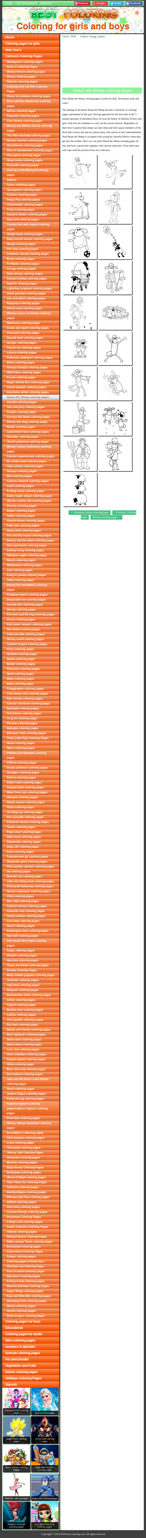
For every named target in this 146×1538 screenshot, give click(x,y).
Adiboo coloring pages (21, 1202)
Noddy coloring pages (21, 426)
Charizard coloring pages (23, 332)
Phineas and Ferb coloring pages (28, 1197)
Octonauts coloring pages (23, 1147)
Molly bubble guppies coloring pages (31, 975)
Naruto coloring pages (21, 560)
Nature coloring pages (21, 1372)
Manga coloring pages (21, 244)
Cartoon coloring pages (22, 194)
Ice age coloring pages (21, 268)
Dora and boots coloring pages (27, 545)
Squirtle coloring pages (22, 283)
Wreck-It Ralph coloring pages (26, 1177)
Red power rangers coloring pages (29, 624)
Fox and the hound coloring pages (29, 535)
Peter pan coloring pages (23, 525)
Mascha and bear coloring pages (28, 1286)
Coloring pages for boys (22, 1321)
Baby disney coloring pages (25, 273)
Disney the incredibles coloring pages (27, 587)
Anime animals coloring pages (26, 387)
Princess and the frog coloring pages (31, 614)
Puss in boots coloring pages (26, 1271)
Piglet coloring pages (20, 807)
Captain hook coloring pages (25, 787)
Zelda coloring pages (20, 580)
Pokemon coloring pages (23, 115)
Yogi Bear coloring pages (23, 985)
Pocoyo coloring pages (22, 505)
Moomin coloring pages (22, 1162)
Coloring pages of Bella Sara (25, 1261)
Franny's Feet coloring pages (26, 1281)
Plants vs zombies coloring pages (29, 96)
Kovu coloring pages (20, 851)
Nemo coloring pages (21, 743)
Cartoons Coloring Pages (23, 56)
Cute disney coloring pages (24, 120)
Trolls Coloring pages (21, 209)
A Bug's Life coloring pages (25, 1221)
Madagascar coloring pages (25, 61)
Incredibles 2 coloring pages (25, 1132)
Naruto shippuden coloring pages (28, 891)
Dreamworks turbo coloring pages (29, 995)
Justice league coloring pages (26, 1093)
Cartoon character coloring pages (28, 703)
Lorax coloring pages (20, 1142)
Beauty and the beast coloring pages (30, 540)
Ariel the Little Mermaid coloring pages (27, 172)
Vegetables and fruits (20, 1365)
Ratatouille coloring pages (24, 841)
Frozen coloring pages (21, 377)
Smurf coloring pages (21, 925)
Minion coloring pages (21, 111)
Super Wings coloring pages (25, 1291)
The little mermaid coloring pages (28, 135)
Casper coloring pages (21, 1256)
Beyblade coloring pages (23, 708)
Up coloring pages (19, 871)
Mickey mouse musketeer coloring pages (29, 1125)
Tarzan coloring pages (21, 827)
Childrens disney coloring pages (28, 253)
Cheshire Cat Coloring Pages (25, 1266)
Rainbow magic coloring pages (27, 555)
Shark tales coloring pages (24, 1039)
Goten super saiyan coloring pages (29, 495)
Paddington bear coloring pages (27, 930)
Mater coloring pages (20, 678)
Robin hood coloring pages (24, 782)
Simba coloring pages (21, 659)
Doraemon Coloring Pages (24, 1216)
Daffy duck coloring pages (24, 836)
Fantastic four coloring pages (26, 911)
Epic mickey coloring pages (25, 698)
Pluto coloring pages (20, 896)
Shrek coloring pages (21, 1088)
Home (8, 3)
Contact (46, 3)
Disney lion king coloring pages (27, 421)
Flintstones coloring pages (24, 713)
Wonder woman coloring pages (27, 140)
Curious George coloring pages (27, 1212)
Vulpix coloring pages (21, 515)
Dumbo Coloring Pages (22, 970)
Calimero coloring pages (23, 1187)
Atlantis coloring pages (22, 1231)
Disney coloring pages (21, 76)
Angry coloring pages (21, 950)
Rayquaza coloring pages (23, 303)
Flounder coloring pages (23, 436)
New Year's (13, 50)
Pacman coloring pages (22, 723)
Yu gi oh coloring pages (22, 718)
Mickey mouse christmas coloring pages (29, 315)
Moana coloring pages (21, 1305)
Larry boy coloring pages (23, 1049)
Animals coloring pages (22, 1353)
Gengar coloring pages (21, 342)
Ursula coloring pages (21, 619)
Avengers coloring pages (23, 772)
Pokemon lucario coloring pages (28, 822)
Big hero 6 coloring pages (23, 1276)
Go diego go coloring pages (25, 812)
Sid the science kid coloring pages (29, 500)
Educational (14, 1328)
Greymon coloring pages (23, 980)
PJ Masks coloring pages (23, 263)
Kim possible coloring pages (25, 817)
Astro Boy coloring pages (23, 1207)
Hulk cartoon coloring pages (25, 466)
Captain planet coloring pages (26, 1059)
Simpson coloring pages (22, 990)
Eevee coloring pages (21, 258)
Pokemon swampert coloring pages (30, 357)
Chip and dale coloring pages (26, 634)
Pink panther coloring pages (25, 1019)
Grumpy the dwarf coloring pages (28, 417)
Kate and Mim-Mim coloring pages (29, 1296)
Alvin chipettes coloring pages (26, 1054)
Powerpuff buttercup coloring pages (30, 886)
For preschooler (17, 1359)
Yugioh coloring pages (21, 1004)
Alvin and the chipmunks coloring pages (29, 103)
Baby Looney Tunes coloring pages (30, 1241)
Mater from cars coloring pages (27, 792)
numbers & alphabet (20, 1347)
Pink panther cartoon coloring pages (30, 866)
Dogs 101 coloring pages (23, 846)
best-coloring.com (75, 1534)
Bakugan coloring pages (22, 728)
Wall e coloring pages (21, 748)
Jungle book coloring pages (25, 234)
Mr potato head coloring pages (26, 461)
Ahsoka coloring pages (22, 402)
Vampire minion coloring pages (27, 214)
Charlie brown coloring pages (26, 520)
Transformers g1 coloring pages (27, 856)
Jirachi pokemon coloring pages (27, 441)
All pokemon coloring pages (25, 145)
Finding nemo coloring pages (26, 491)
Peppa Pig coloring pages (23, 199)
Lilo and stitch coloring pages (26, 298)
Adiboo (11, 179)
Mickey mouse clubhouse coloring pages (29, 449)
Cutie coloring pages (20, 486)
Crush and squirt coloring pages (28, 327)
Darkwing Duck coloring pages (27, 1301)
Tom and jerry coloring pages (26, 407)
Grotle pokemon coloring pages (27, 767)
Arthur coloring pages (21, 999)
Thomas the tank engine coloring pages (28, 227)
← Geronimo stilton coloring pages (89, 512)
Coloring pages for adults (23, 1334)
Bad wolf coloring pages (22, 935)
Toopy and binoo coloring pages (28, 965)
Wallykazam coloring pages (24, 565)
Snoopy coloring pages (22, 471)
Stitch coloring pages (21, 362)
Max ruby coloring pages (23, 901)
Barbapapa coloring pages (24, 1172)
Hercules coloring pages (22, 960)
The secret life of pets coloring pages (26, 943)
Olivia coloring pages (20, 1064)
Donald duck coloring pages (25, 337)
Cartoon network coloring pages (27, 481)
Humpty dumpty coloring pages (27, 367)
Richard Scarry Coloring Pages (27, 1236)
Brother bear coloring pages (25, 1009)
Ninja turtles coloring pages (25, 160)
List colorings (26, 3)
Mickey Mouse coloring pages (26, 71)
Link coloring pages (20, 570)
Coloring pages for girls (22, 43)
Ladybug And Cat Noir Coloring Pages (27, 89)
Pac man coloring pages (22, 1024)
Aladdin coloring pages (22, 955)
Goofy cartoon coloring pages (26, 916)
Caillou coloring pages (21, 1014)
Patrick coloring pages (21, 777)
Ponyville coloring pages (23, 165)
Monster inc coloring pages (24, 876)
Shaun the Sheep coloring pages (28, 397)
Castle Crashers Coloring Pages (27, 1226)
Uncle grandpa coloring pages (26, 293)
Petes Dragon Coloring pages (26, 1315)
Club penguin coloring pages (25, 1137)
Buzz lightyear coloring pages (26, 1034)
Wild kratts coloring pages (24, 372)
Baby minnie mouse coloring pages (30, 239)
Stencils (11, 1384)
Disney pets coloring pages (24, 308)
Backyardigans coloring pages (26, 1192)
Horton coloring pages (21, 1310)
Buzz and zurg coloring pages (26, 1069)
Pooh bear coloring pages (23, 1118)
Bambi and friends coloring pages (29, 1029)
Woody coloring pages (21, 609)
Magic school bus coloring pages (28, 382)
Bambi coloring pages (21, 663)
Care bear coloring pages (23, 921)
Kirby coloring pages (20, 649)
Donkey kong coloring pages (25, 550)
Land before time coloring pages (28, 431)
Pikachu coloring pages (22, 81)
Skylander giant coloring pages (27, 861)
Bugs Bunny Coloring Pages (25, 1167)
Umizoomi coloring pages (23, 1157)
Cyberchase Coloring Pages (25, 1251)
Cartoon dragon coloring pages (27, 644)
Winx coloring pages (20, 1340)
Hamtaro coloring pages (22, 797)
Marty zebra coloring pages (24, 1044)
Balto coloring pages (20, 683)
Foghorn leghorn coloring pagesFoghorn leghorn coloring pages (27, 1108)
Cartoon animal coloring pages (27, 278)
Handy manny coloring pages (26, 802)
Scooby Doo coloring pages (25, 604)
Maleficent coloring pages (23, 323)
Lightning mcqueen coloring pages (29, 288)
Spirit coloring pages (20, 673)
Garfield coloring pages (22, 654)
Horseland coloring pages (23, 629)
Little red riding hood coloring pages (30, 881)
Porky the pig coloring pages (25, 1098)
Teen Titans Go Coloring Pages (27, 1182)
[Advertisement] (102, 63)
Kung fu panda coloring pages (26, 575)
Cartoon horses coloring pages (27, 906)
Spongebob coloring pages (24, 189)
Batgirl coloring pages (21, 510)
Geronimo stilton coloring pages (28, 392)
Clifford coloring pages (22, 762)
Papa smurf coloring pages (24, 831)
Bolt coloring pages (19, 476)
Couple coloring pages (21, 412)
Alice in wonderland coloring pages (30, 150)
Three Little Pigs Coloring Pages (28, 738)
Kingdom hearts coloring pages (27, 594)
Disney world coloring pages (25, 639)
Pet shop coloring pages (22, 248)
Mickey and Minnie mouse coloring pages (29, 128)
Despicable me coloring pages (26, 599)
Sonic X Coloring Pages (22, 66)
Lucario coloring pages (22, 352)
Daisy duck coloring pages (24, 530)
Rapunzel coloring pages (23, 219)
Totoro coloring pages (21, 184)
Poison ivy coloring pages (23, 347)
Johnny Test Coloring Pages (25, 1152)
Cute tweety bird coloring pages (27, 693)
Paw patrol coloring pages (24, 155)
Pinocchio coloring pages (23, 668)
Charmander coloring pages (25, 204)
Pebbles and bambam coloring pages (26, 755)
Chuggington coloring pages (25, 688)
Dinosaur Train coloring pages (26, 733)
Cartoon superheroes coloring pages (30, 456)
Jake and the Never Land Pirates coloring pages (28, 1081)
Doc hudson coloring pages (25, 1074)
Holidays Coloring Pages (23, 1378)
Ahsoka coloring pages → (106, 517)
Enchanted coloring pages (24, 1246)
